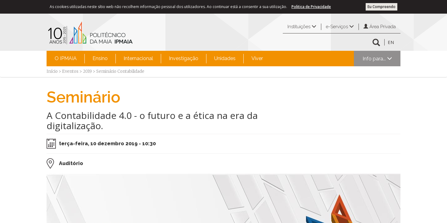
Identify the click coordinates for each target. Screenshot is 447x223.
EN (391, 42)
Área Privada (379, 26)
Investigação (183, 58)
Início (52, 71)
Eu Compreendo (381, 6)
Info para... (377, 59)
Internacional (138, 58)
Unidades (225, 58)
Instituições (301, 26)
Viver (257, 58)
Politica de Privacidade (311, 6)
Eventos (70, 71)
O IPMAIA (66, 58)
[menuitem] (65, 58)
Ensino (100, 58)
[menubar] (159, 58)
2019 (87, 71)
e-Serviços (340, 26)
